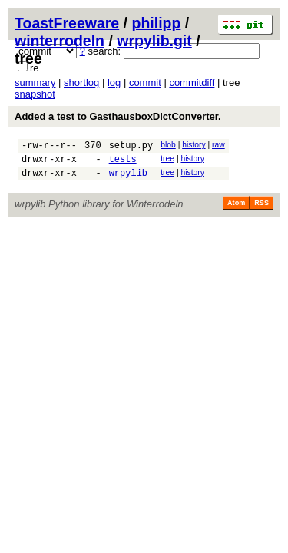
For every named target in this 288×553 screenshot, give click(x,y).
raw (218, 145)
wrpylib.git (154, 40)
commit (145, 82)
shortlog (81, 82)
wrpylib (128, 179)
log (114, 82)
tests (123, 163)
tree (167, 161)
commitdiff (191, 82)
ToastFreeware (67, 23)
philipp (155, 23)
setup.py (131, 147)
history (193, 145)
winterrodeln (59, 40)
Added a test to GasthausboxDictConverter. (118, 116)
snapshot (35, 94)
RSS (261, 210)
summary (35, 82)
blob (168, 145)
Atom (236, 210)
